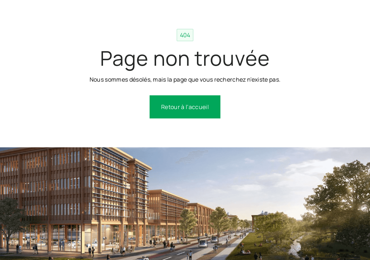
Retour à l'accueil (185, 107)
